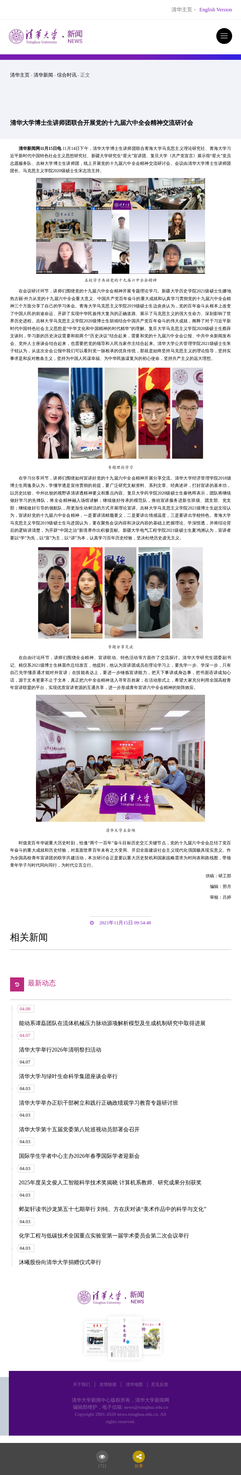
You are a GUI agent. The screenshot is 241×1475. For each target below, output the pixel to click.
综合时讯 (67, 75)
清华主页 (181, 10)
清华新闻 (43, 75)
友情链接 (108, 1384)
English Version (216, 10)
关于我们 (81, 1384)
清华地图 (134, 1384)
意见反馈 (159, 1384)
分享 (139, 1465)
